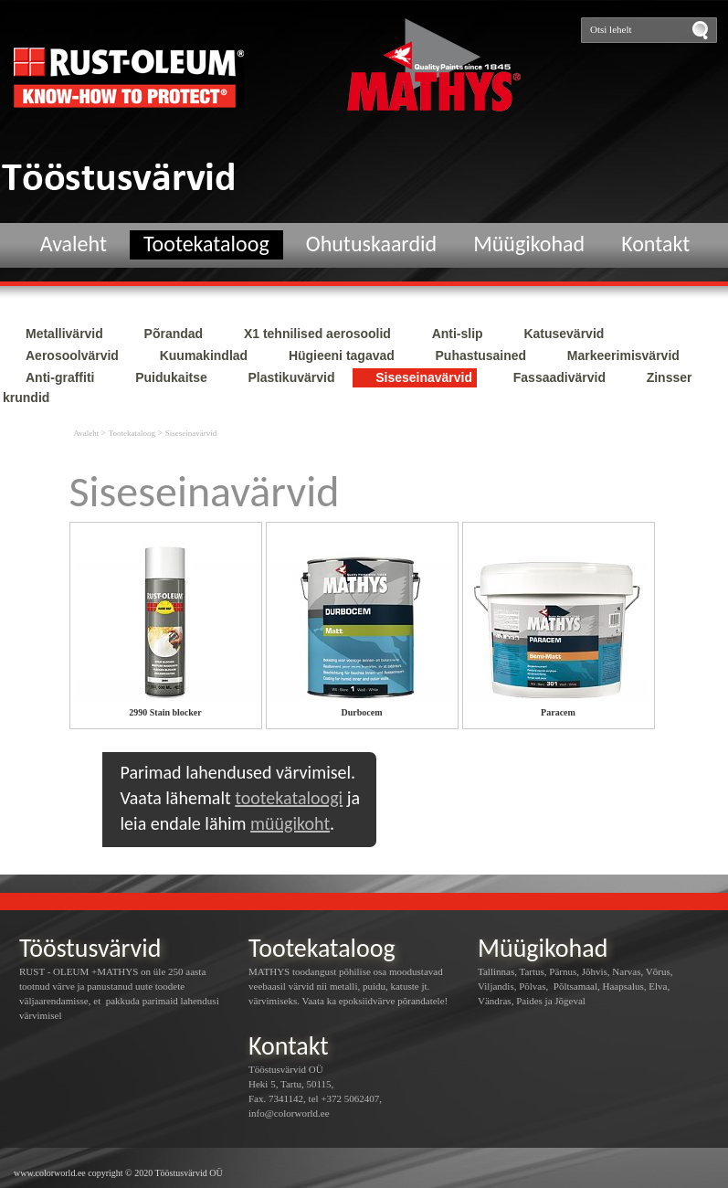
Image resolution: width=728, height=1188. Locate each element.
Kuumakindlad (204, 355)
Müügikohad (529, 243)
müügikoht (290, 823)
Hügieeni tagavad (342, 355)
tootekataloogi (289, 798)
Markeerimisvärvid (623, 355)
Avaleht (73, 243)
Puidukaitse (171, 377)
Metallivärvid (64, 333)
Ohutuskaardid (371, 243)
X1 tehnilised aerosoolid (317, 333)
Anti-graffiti (60, 377)
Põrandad (174, 333)
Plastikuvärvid (291, 377)
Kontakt (655, 243)
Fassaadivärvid (559, 377)
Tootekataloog (206, 243)
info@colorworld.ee (289, 1113)
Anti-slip (457, 333)
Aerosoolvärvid (72, 355)
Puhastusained (481, 355)
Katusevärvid (563, 333)
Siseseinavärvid (423, 377)
